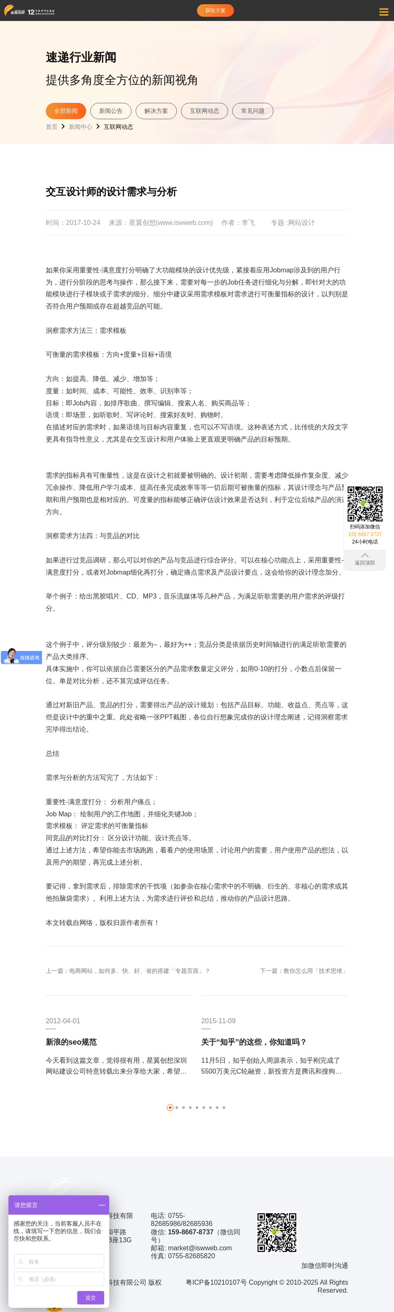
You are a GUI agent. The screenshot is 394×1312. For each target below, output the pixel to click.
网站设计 (301, 222)
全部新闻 (66, 110)
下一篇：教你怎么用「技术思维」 (304, 970)
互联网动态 (204, 110)
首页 (52, 126)
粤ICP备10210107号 (216, 1282)
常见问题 (253, 110)
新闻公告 (111, 110)
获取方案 (215, 10)
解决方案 (156, 110)
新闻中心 (80, 126)
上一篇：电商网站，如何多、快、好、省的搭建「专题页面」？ (128, 970)
